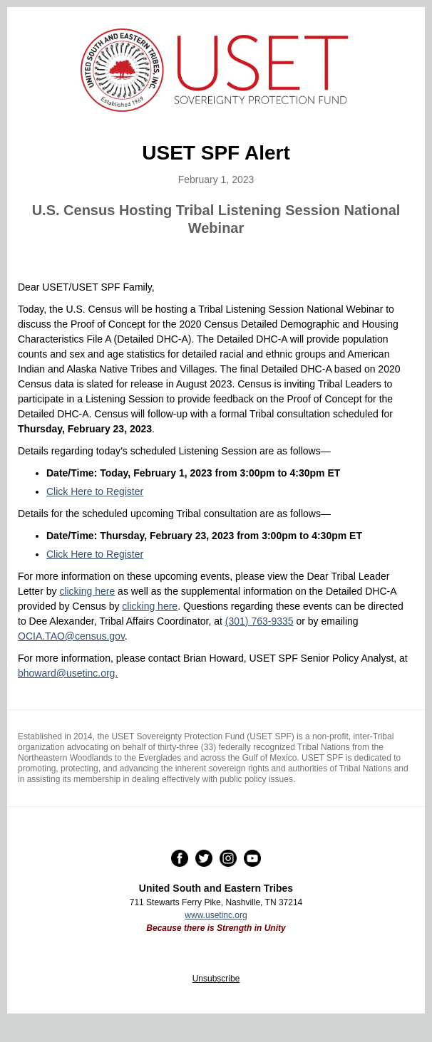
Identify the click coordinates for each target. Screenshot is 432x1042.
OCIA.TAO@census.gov (71, 636)
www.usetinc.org (216, 915)
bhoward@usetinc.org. (68, 673)
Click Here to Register (94, 491)
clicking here (87, 591)
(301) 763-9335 (259, 621)
